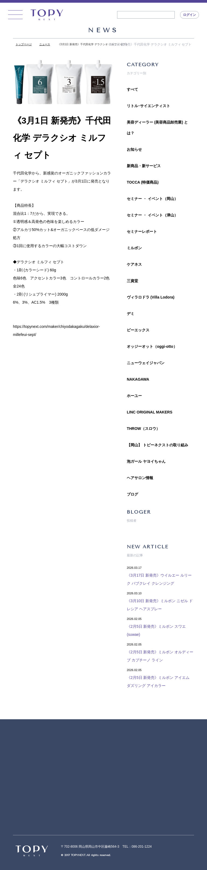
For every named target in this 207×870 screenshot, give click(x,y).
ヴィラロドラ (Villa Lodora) (150, 297)
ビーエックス (138, 330)
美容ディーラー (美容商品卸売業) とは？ (157, 127)
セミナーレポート (142, 231)
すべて (132, 89)
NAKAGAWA (138, 379)
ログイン (189, 15)
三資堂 (132, 281)
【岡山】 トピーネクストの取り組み (157, 445)
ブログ (132, 494)
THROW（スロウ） (143, 428)
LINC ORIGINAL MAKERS (149, 412)
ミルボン (134, 248)
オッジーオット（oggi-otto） (152, 346)
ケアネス (134, 264)
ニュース (44, 44)
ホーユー (134, 396)
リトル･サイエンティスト (148, 106)
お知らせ (134, 149)
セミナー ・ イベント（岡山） (152, 199)
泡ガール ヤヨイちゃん (146, 461)
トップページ (24, 44)
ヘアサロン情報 (140, 478)
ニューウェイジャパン (145, 363)
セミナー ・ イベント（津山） (152, 215)
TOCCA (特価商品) (143, 182)
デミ (130, 313)
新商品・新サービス (144, 166)
